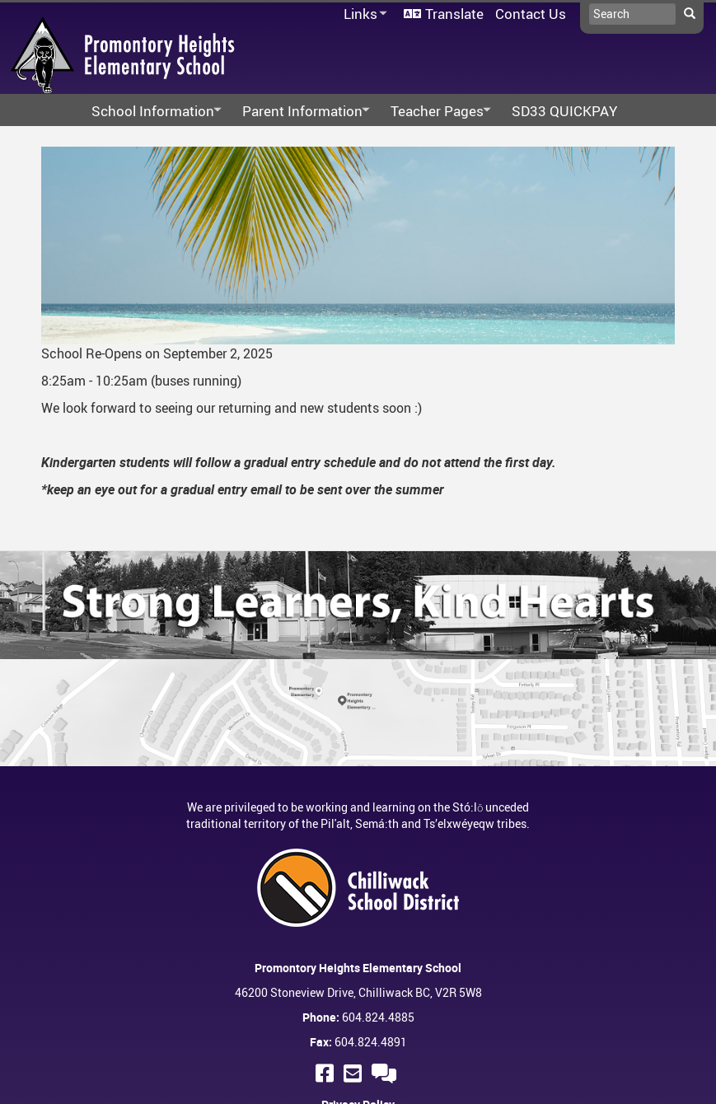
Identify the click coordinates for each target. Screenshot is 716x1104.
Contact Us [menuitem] (530, 13)
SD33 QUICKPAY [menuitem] (564, 110)
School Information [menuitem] (152, 111)
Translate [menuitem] (454, 13)
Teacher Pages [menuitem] (436, 111)
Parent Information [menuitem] (301, 111)
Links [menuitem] (362, 14)
